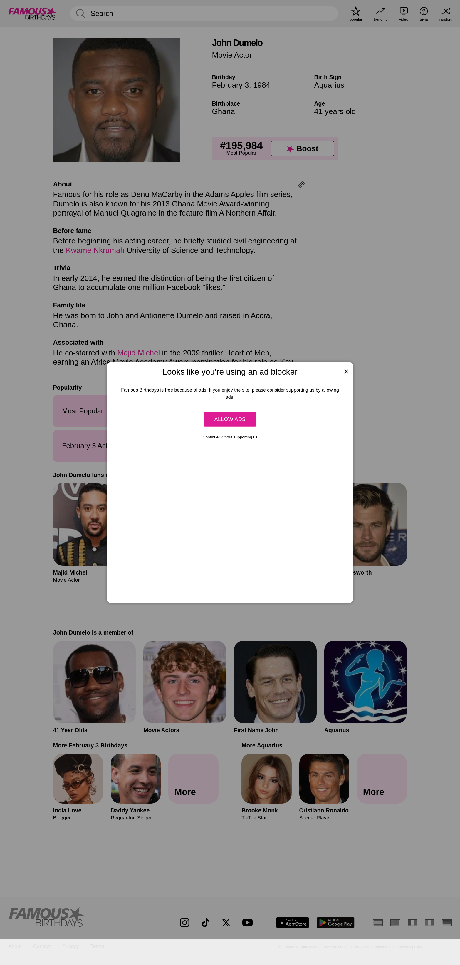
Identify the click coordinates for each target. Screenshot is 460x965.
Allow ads (230, 419)
